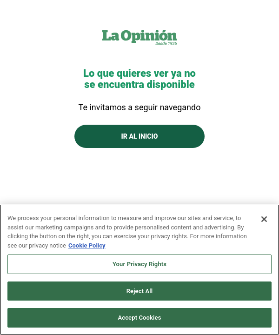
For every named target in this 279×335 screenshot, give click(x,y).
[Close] (264, 219)
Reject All (139, 291)
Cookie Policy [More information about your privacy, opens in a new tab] (87, 245)
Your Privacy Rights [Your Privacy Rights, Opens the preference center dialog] (139, 264)
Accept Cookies (139, 317)
